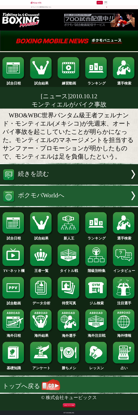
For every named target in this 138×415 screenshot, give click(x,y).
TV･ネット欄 (13, 269)
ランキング (96, 81)
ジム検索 (96, 301)
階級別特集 (96, 269)
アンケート (41, 366)
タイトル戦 (68, 269)
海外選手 (68, 334)
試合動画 (13, 301)
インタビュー (124, 269)
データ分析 (41, 301)
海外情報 (124, 334)
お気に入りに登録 (69, 405)
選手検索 (124, 81)
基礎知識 (13, 366)
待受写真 (68, 301)
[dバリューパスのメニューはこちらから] (105, 3)
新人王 (68, 236)
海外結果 (41, 334)
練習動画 (68, 81)
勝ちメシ (68, 366)
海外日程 (13, 334)
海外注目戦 (96, 334)
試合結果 (41, 81)
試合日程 (13, 81)
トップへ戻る (31, 386)
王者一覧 (41, 269)
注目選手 (124, 301)
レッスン (96, 366)
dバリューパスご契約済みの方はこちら (41, 7)
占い (124, 366)
